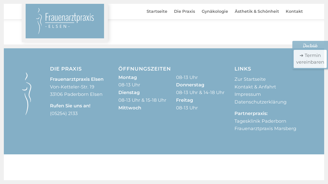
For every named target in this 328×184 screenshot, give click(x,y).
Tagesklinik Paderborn (260, 121)
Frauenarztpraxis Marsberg (265, 128)
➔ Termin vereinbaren (310, 59)
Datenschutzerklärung (260, 102)
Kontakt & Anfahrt (255, 87)
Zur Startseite (250, 79)
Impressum (247, 94)
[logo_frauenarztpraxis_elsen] (65, 21)
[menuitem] (157, 11)
